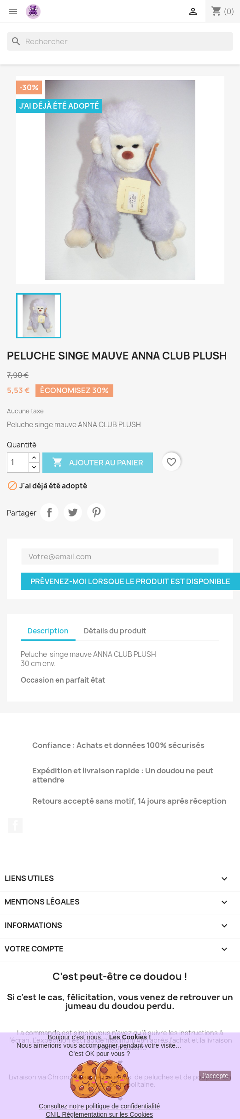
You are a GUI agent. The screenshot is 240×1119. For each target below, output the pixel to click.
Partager (49, 512)
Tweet (73, 512)
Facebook (15, 825)
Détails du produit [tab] (115, 631)
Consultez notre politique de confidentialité (99, 1106)
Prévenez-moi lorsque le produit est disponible (130, 581)
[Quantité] (18, 462)
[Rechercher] (120, 41)
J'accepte (214, 1075)
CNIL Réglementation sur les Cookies (99, 1114)
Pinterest (96, 512)
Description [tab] (48, 631)
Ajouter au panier (97, 463)
